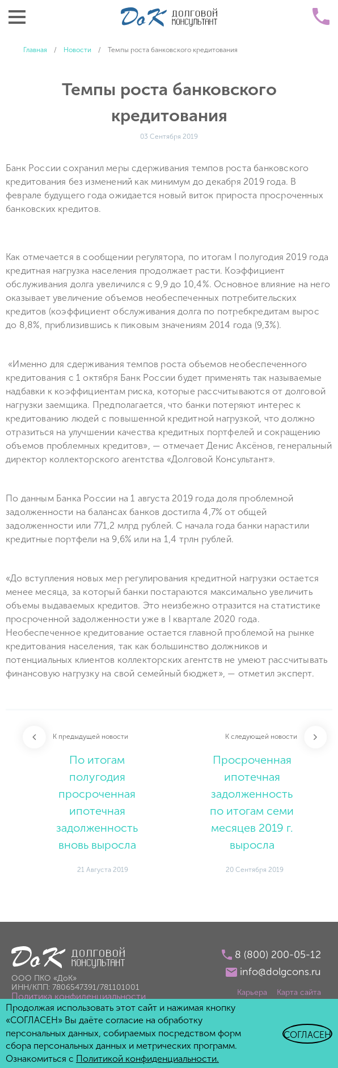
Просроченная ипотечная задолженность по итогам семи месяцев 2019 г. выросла (252, 802)
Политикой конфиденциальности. (147, 1058)
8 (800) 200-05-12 (278, 954)
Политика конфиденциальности (78, 996)
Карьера (252, 992)
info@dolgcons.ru (280, 971)
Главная (35, 50)
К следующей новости (261, 737)
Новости (77, 50)
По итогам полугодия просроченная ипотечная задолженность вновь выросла (97, 802)
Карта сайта (299, 992)
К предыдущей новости (90, 737)
